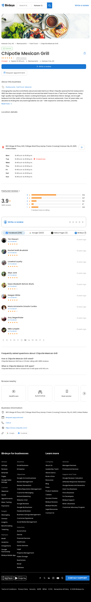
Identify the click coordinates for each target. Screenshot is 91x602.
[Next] (84, 393)
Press (48, 487)
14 (29, 340)
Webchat (4, 491)
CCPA (50, 589)
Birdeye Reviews (52, 502)
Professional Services (70, 469)
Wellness (20, 567)
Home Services (22, 546)
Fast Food (34, 43)
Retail (19, 564)
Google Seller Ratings (6, 481)
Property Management (25, 553)
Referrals (4, 473)
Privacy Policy (23, 589)
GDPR (39, 589)
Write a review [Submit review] (44, 66)
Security (32, 589)
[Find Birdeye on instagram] (53, 578)
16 (36, 340)
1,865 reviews (21, 58)
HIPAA (45, 589)
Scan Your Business (70, 489)
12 (21, 340)
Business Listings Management (29, 515)
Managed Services (69, 465)
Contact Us (50, 513)
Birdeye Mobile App (8, 555)
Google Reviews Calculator (73, 478)
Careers (49, 495)
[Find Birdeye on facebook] (40, 578)
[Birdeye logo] (8, 5)
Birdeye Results (51, 506)
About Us (49, 465)
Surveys (4, 518)
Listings (4, 465)
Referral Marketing (24, 496)
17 (40, 340)
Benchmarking (6, 526)
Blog (47, 484)
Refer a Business (69, 504)
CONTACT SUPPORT (77, 578)
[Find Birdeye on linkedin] (49, 578)
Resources (49, 480)
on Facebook (12, 241)
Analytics (4, 542)
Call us (8, 423)
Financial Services (23, 538)
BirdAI (3, 538)
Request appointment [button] (14, 417)
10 (14, 340)
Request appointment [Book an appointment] (14, 73)
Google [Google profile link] (10, 433)
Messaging (5, 515)
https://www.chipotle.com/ (16, 428)
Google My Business (24, 507)
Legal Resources (52, 509)
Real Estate (21, 560)
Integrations (6, 546)
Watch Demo (51, 473)
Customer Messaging (25, 493)
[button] (3, 340)
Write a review (82, 5)
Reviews (4, 469)
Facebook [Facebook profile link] (22, 433)
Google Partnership (5, 550)
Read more (6, 104)
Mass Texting (6, 502)
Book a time (50, 476)
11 (18, 340)
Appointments (7, 498)
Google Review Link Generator (74, 485)
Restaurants (22, 43)
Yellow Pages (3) (59, 233)
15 (33, 340)
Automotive (21, 531)
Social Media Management (27, 522)
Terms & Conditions (9, 589)
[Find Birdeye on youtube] (58, 578)
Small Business (22, 465)
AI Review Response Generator (74, 482)
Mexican (28, 87)
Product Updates (52, 491)
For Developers (68, 496)
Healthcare (21, 542)
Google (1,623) (36, 233)
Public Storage (22, 556)
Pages (3, 476)
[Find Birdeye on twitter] (44, 578)
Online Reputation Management (29, 489)
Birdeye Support (69, 500)
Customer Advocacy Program (74, 507)
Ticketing (4, 529)
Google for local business (26, 478)
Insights (4, 522)
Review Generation (24, 485)
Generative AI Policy (61, 589)
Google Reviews (23, 504)
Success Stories (51, 498)
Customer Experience (25, 518)
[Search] (49, 5)
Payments (5, 506)
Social (3, 495)
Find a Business (68, 493)
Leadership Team (52, 469)
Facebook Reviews (24, 511)
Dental (19, 535)
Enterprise (21, 469)
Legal (19, 549)
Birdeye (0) (81, 233)
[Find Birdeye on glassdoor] (62, 578)
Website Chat (22, 500)
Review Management (25, 482)
